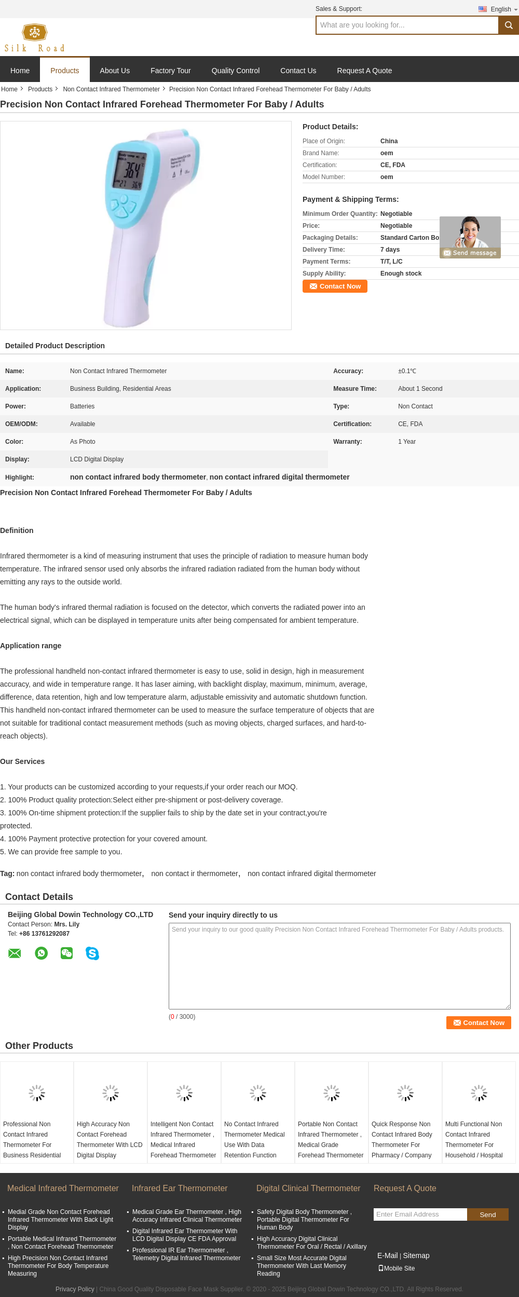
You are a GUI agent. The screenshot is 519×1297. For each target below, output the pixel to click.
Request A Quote (364, 70)
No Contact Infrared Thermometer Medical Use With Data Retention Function (254, 1140)
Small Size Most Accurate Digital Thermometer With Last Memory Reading (302, 1265)
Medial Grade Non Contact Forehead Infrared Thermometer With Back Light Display (60, 1219)
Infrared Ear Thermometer (180, 1188)
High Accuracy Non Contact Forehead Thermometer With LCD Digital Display (110, 1140)
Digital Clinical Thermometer (308, 1188)
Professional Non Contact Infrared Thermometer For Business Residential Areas (32, 1145)
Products (64, 70)
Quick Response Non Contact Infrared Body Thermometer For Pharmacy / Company (402, 1140)
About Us (115, 70)
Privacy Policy (75, 1289)
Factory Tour (171, 70)
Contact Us (298, 70)
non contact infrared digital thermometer (312, 873)
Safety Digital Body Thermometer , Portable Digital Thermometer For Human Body (304, 1219)
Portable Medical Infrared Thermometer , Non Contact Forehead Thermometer (62, 1242)
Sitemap (416, 1255)
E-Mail (387, 1255)
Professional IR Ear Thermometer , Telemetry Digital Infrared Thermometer (186, 1254)
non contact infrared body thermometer (79, 873)
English (505, 9)
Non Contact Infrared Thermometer (111, 89)
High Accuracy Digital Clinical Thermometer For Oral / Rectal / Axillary (311, 1242)
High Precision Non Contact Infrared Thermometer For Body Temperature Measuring (58, 1265)
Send (488, 1215)
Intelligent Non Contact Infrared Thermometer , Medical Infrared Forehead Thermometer (183, 1140)
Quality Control (236, 70)
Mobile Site (396, 1268)
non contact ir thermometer (194, 873)
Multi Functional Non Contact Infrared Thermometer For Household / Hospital (474, 1140)
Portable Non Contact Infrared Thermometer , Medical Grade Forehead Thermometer (331, 1140)
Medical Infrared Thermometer (63, 1188)
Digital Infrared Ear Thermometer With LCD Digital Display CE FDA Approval (185, 1235)
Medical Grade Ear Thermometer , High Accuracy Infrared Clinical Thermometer (187, 1215)
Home (20, 70)
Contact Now (340, 286)
